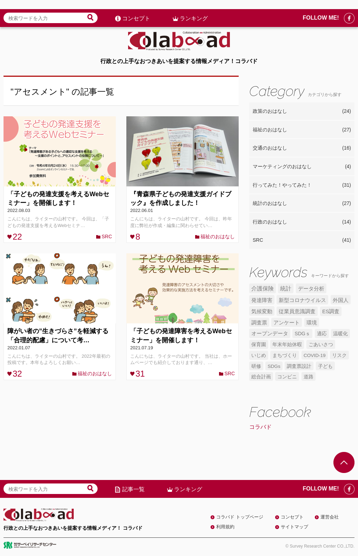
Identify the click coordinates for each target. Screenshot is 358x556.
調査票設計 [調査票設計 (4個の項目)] (299, 366)
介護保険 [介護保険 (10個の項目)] (262, 288)
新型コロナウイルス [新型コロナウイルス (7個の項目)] (302, 300)
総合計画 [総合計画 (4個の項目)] (261, 376)
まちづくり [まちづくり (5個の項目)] (284, 355)
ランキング (194, 9)
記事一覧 (133, 489)
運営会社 (329, 517)
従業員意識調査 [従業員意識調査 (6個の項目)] (297, 311)
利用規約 (225, 526)
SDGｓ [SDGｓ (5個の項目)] (302, 333)
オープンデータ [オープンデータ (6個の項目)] (269, 333)
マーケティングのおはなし (302, 166)
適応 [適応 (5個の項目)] (322, 333)
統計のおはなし (302, 203)
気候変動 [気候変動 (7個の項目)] (261, 311)
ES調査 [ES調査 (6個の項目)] (331, 311)
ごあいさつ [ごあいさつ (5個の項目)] (321, 344)
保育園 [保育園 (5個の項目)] (258, 344)
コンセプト (136, 9)
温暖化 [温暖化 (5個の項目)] (340, 333)
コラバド (260, 427)
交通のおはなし (302, 148)
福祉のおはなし (217, 236)
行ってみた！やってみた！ (302, 185)
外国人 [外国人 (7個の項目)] (341, 300)
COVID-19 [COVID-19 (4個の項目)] (315, 355)
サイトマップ (294, 526)
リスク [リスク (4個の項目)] (339, 355)
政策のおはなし (302, 111)
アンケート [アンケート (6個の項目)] (286, 322)
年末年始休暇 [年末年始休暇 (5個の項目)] (287, 344)
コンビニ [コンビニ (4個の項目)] (287, 376)
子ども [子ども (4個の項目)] (325, 366)
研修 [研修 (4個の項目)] (256, 366)
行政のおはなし (302, 222)
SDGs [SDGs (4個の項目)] (273, 366)
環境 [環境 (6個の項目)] (311, 322)
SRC (106, 236)
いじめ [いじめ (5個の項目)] (258, 355)
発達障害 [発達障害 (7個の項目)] (261, 300)
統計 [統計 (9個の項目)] (285, 288)
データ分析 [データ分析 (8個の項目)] (311, 288)
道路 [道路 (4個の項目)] (308, 376)
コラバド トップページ (239, 517)
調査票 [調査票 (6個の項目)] (259, 322)
